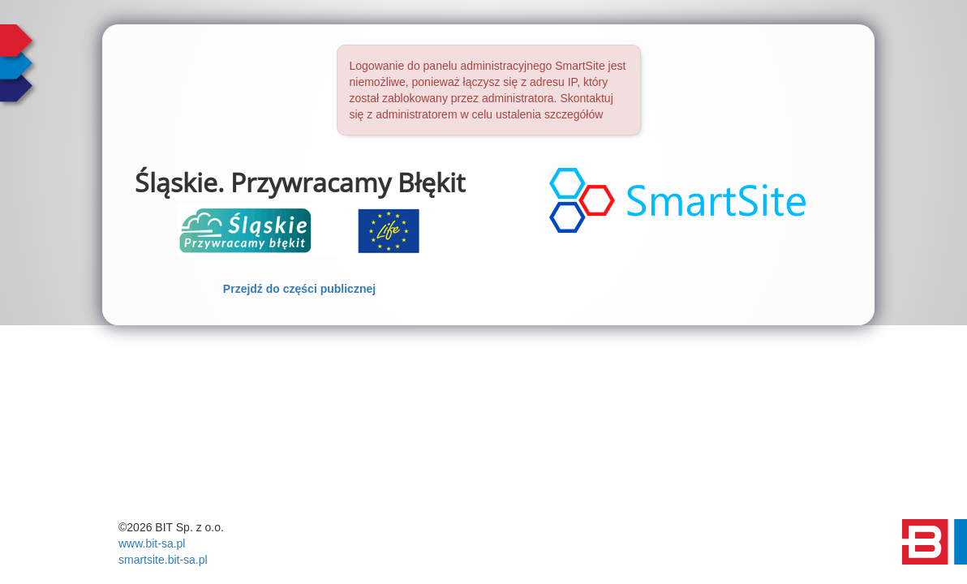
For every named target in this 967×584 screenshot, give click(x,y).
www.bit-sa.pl (151, 543)
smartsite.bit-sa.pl (163, 559)
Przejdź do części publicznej (299, 288)
